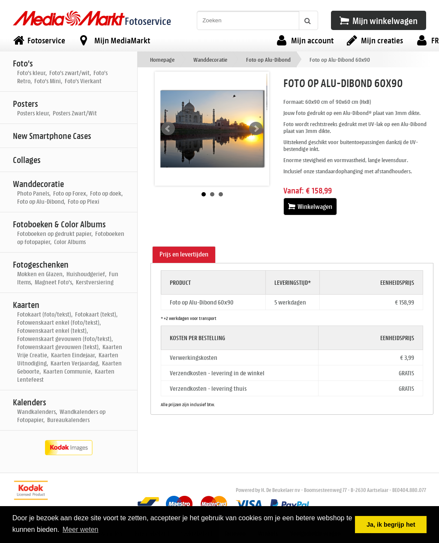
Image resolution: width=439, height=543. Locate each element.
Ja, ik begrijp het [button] (391, 524)
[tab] (184, 254)
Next (256, 129)
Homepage (162, 59)
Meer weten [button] (81, 529)
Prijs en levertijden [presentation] (183, 254)
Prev (168, 129)
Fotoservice (148, 21)
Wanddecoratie (210, 59)
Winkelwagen (310, 206)
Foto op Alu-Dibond (268, 59)
